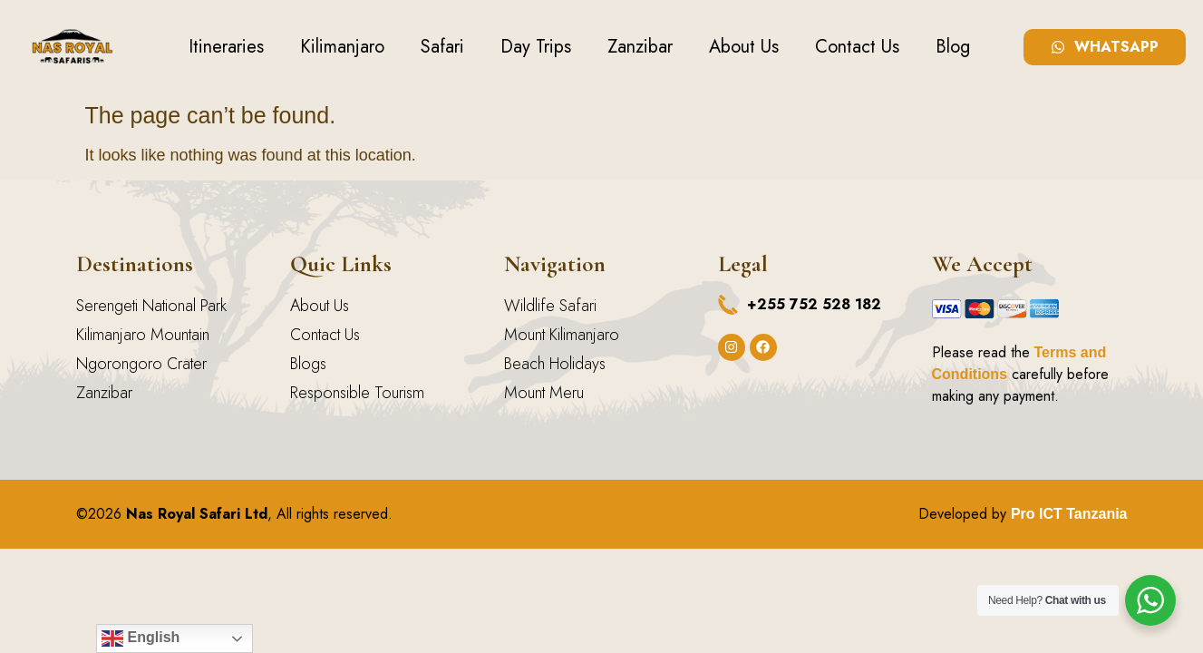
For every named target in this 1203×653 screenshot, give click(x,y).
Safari (442, 47)
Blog (953, 47)
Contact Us (857, 47)
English (140, 638)
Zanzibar (640, 47)
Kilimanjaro (342, 47)
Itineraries (226, 47)
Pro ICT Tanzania (1069, 513)
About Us (744, 47)
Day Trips (535, 47)
